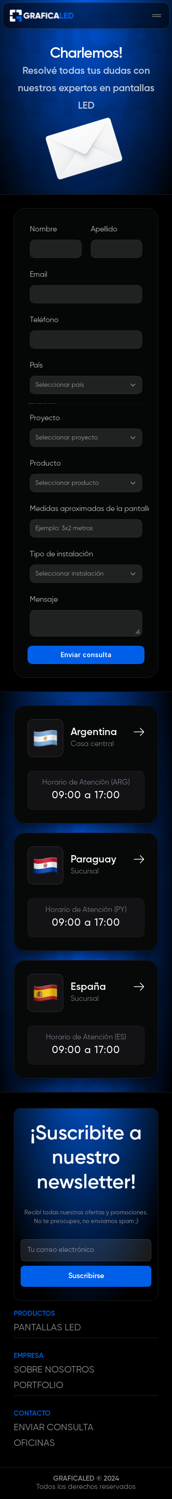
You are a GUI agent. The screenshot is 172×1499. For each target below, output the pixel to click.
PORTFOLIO (38, 1385)
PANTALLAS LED (47, 1328)
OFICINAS (34, 1443)
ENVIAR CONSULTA (54, 1428)
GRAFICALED (73, 1478)
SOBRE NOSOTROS (54, 1370)
